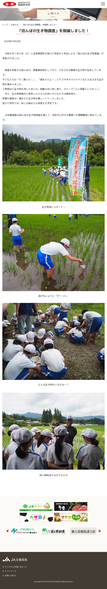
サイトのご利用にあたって (16, 566)
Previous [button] (7, 531)
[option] (54, 531)
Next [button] (100, 531)
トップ (5, 24)
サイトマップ (10, 571)
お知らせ (15, 24)
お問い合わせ (10, 575)
